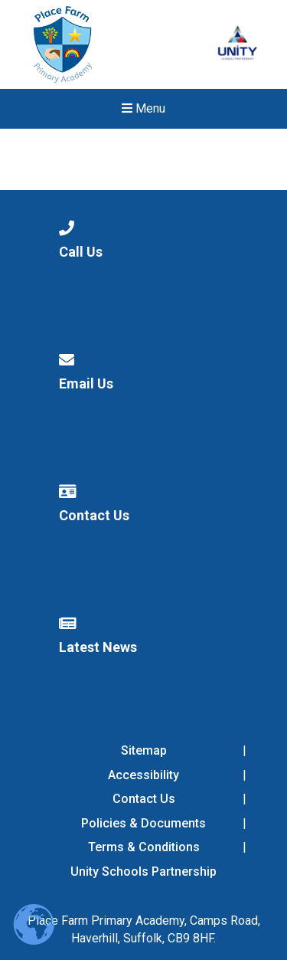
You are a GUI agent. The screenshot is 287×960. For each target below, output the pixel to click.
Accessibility (143, 775)
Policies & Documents (143, 823)
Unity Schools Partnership (143, 871)
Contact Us (144, 798)
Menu (143, 108)
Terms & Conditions (144, 847)
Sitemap (144, 750)
